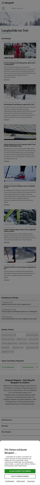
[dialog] (20, 463)
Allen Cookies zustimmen (20, 471)
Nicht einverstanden (20, 476)
